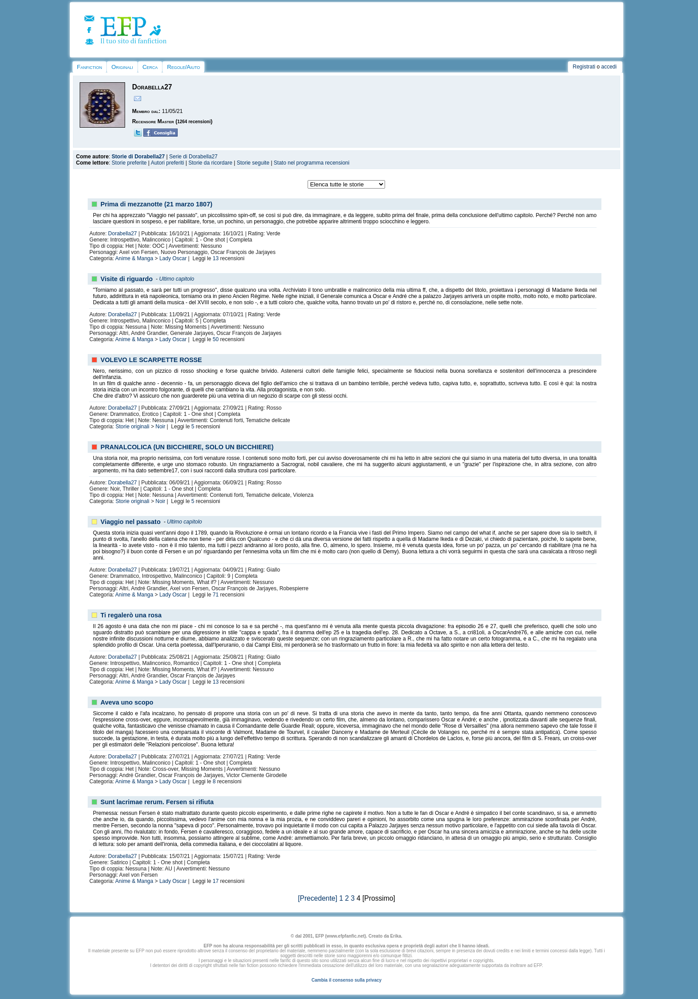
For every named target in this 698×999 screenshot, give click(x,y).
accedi (609, 67)
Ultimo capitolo (176, 279)
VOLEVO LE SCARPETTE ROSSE (151, 359)
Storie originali (133, 426)
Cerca (150, 67)
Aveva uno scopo (127, 702)
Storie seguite (253, 163)
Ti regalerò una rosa (131, 615)
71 (216, 595)
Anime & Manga (134, 258)
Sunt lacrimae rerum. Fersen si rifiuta (157, 802)
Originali (122, 67)
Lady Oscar (173, 258)
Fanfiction (89, 67)
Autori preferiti (167, 163)
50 (216, 339)
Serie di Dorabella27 (193, 156)
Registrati (583, 67)
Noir (160, 426)
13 (216, 258)
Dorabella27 (122, 233)
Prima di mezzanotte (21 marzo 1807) (156, 204)
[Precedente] (317, 898)
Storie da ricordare (210, 163)
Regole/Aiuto (183, 67)
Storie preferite (129, 163)
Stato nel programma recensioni (311, 163)
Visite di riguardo (127, 278)
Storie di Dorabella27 (138, 156)
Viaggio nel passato (131, 521)
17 (216, 881)
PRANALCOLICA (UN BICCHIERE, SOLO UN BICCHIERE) (187, 447)
